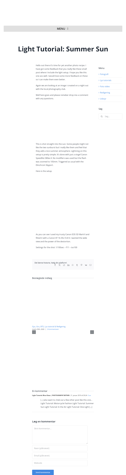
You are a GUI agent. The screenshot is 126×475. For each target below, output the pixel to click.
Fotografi (104, 74)
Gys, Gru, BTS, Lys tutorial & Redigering (48, 326)
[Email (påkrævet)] (60, 456)
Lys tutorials (105, 80)
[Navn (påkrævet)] (60, 448)
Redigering (105, 92)
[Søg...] (110, 116)
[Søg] (102, 116)
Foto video (105, 86)
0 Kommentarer (53, 329)
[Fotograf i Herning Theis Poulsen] (64, 4)
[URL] (60, 463)
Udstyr (103, 98)
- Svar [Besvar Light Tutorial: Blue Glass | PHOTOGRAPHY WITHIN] (89, 395)
